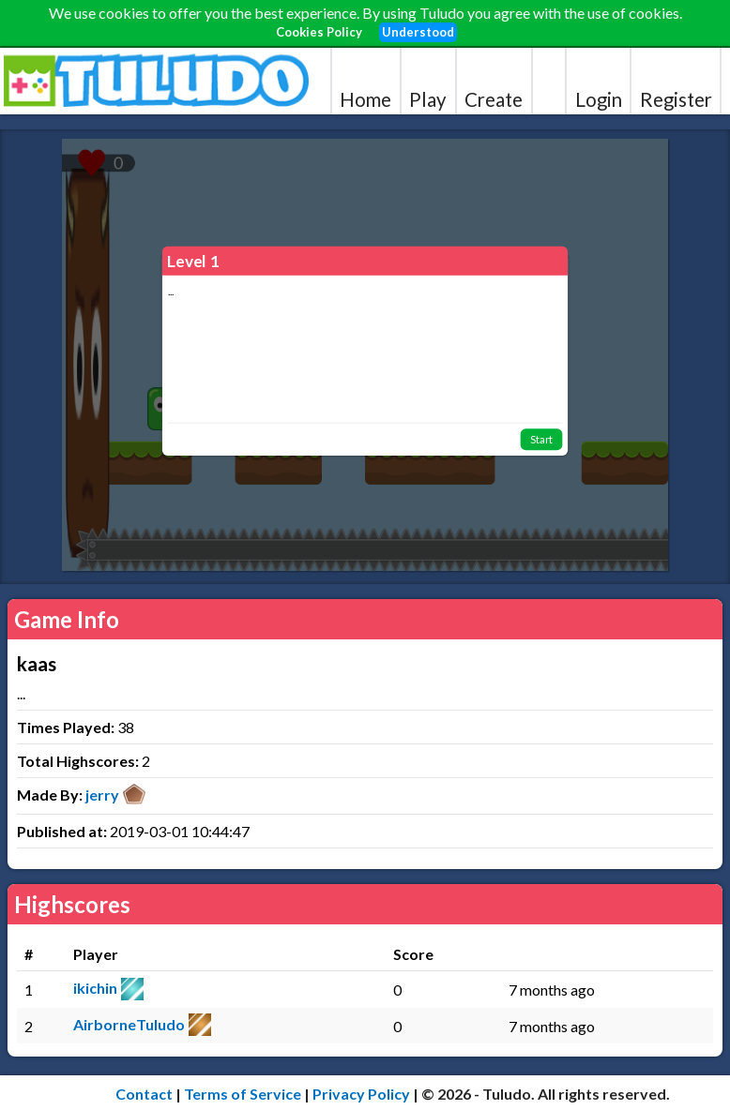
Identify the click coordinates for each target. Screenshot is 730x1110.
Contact (144, 1093)
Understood (418, 31)
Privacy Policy (361, 1093)
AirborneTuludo (129, 1024)
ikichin (95, 988)
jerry (102, 794)
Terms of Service (242, 1093)
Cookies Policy (319, 31)
